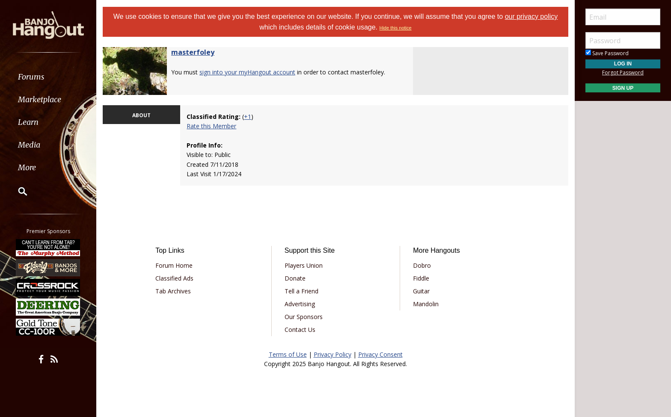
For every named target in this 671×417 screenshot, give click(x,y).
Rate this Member (211, 126)
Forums (31, 77)
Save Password (607, 53)
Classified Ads (174, 278)
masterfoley (192, 52)
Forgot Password (623, 72)
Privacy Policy (332, 354)
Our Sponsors (304, 317)
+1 (247, 116)
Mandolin (426, 304)
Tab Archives (173, 291)
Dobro (422, 265)
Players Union (304, 265)
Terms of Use (288, 354)
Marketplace (39, 99)
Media (29, 145)
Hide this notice (395, 27)
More (27, 167)
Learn (28, 122)
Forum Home (174, 265)
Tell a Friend (301, 291)
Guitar (421, 291)
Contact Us (300, 329)
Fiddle (421, 278)
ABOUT (141, 115)
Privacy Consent (380, 354)
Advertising (300, 304)
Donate (295, 278)
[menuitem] (48, 76)
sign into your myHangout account (247, 72)
